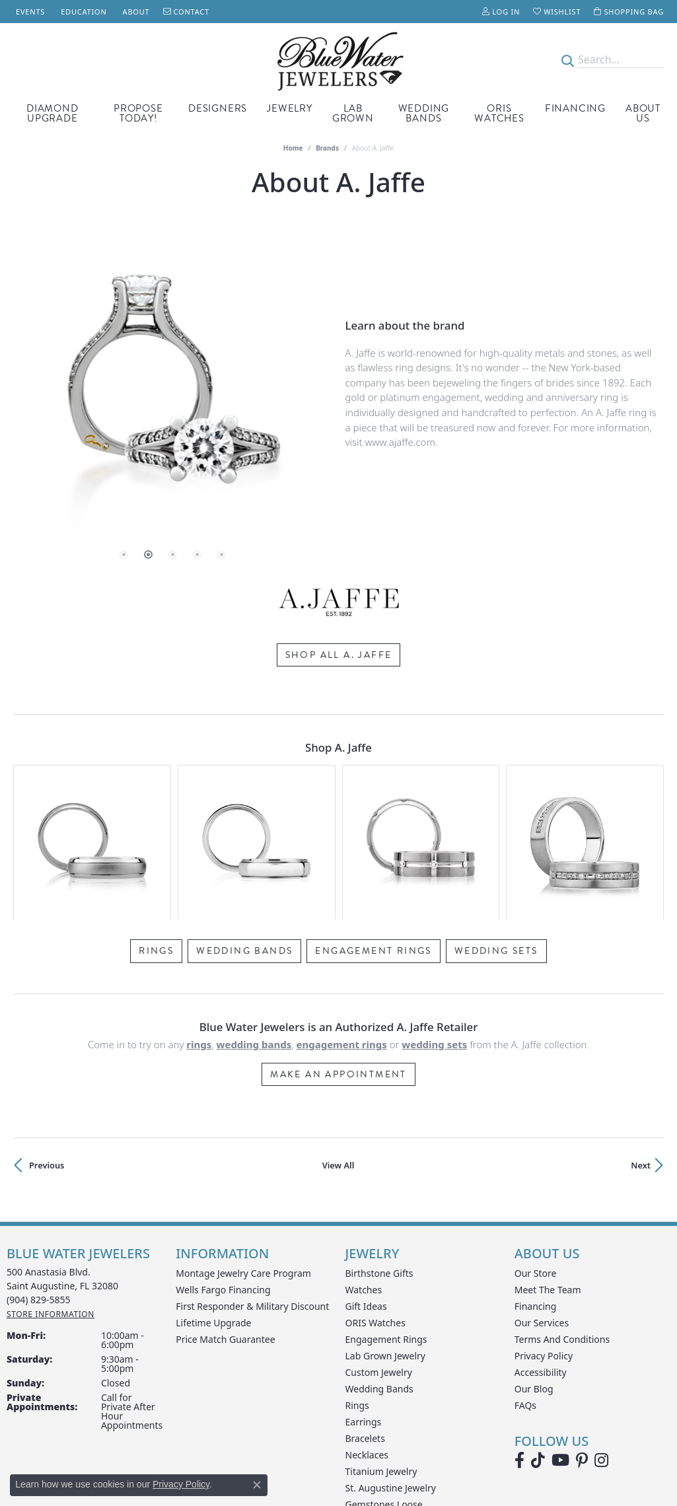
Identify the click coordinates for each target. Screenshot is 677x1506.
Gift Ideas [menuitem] (366, 1189)
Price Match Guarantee (225, 1222)
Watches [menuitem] (363, 1172)
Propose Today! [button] (138, 113)
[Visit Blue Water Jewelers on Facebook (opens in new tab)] (519, 1343)
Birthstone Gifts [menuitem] (379, 1156)
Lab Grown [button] (353, 113)
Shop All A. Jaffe (338, 654)
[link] (29, 11)
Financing (575, 108)
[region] (172, 384)
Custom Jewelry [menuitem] (378, 1255)
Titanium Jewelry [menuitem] (381, 1354)
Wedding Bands (424, 113)
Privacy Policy (544, 1239)
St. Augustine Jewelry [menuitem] (390, 1371)
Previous (46, 1048)
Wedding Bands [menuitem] (379, 1272)
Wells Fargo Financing (223, 1172)
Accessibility (541, 1255)
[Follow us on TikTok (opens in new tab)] (538, 1343)
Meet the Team (548, 1172)
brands (327, 148)
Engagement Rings (373, 834)
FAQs (525, 1288)
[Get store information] (50, 1197)
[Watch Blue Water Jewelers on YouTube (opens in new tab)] (560, 1343)
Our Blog (534, 1272)
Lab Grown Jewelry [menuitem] (385, 1239)
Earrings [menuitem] (363, 1305)
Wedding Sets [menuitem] (375, 1404)
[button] (501, 11)
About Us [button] (642, 113)
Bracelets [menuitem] (365, 1321)
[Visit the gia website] (346, 1455)
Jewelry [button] (289, 108)
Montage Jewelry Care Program (243, 1156)
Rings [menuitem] (357, 1288)
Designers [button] (217, 108)
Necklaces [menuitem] (367, 1338)
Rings (156, 834)
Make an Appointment (338, 957)
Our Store (536, 1156)
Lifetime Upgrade (213, 1206)
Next (641, 1048)
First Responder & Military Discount (252, 1189)
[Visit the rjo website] (402, 1455)
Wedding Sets (496, 834)
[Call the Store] (39, 1182)
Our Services (542, 1206)
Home (293, 148)
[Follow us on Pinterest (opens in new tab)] (582, 1343)
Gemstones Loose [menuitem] (384, 1387)
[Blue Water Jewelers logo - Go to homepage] (338, 60)
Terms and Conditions (562, 1222)
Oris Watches (499, 113)
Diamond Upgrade (52, 113)
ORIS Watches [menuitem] (375, 1206)
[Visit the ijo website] (282, 1455)
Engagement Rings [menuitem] (386, 1222)
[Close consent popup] (257, 1485)
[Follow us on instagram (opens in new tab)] (601, 1343)
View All (338, 1048)
